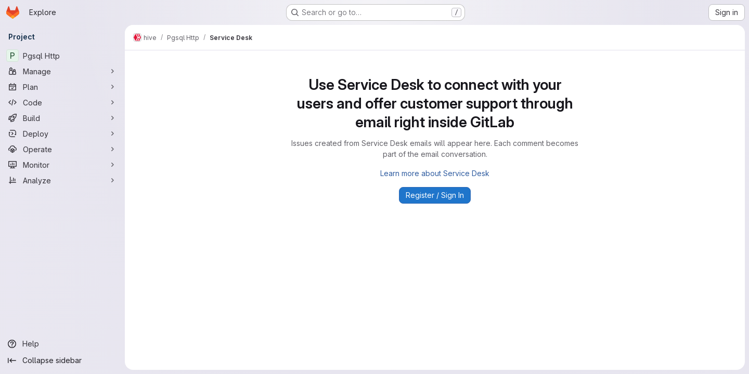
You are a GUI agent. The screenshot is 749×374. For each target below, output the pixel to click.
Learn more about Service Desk (434, 173)
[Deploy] (62, 133)
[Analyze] (62, 180)
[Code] (62, 102)
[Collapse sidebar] (62, 360)
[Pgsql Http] (62, 55)
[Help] (62, 344)
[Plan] (62, 86)
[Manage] (62, 71)
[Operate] (62, 149)
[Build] (62, 118)
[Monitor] (62, 164)
